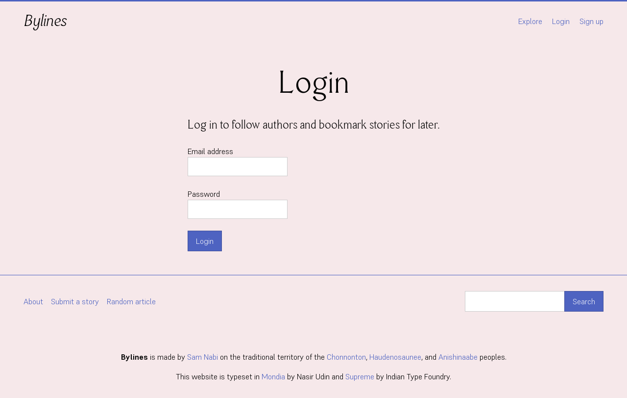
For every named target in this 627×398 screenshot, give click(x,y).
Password (238, 204)
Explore (530, 21)
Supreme (359, 376)
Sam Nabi (202, 357)
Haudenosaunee (395, 357)
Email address (238, 161)
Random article (131, 301)
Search (584, 301)
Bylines (45, 20)
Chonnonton (346, 357)
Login (561, 21)
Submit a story (75, 301)
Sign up (591, 21)
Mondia (273, 376)
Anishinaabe (458, 357)
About (33, 301)
